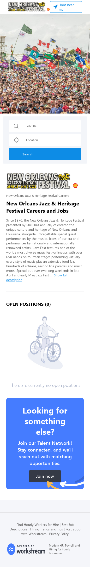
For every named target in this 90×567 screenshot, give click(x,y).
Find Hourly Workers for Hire (38, 524)
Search (28, 154)
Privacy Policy (59, 533)
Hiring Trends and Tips (46, 529)
